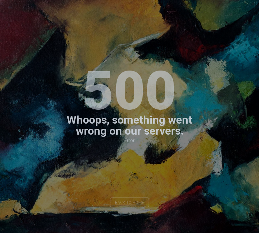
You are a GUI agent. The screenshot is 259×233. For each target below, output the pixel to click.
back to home (129, 202)
